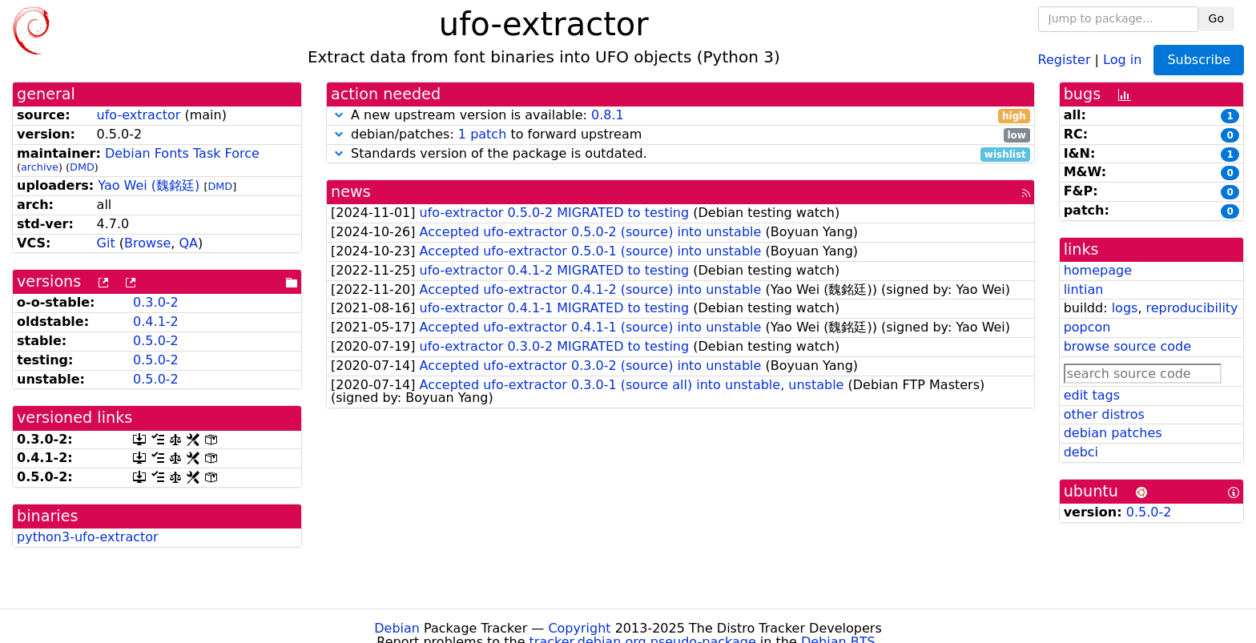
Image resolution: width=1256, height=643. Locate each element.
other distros (1104, 414)
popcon (1087, 327)
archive (39, 167)
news (351, 192)
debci (1081, 452)
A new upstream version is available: (680, 116)
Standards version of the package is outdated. (680, 154)
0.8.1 (607, 115)
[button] (339, 115)
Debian (397, 628)
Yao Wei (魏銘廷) (148, 185)
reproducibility (1192, 307)
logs (1125, 307)
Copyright (579, 628)
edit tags (1092, 395)
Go (1216, 18)
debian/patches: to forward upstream (680, 135)
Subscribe (1198, 59)
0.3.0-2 (156, 302)
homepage (1098, 270)
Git (106, 243)
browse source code (1127, 346)
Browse (147, 243)
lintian (1084, 289)
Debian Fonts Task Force (182, 153)
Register (1064, 58)
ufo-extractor (139, 115)
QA (188, 243)
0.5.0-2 (156, 340)
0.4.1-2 (156, 321)
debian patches (1113, 432)
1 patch (482, 134)
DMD (82, 167)
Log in (1122, 58)
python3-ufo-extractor (88, 537)
